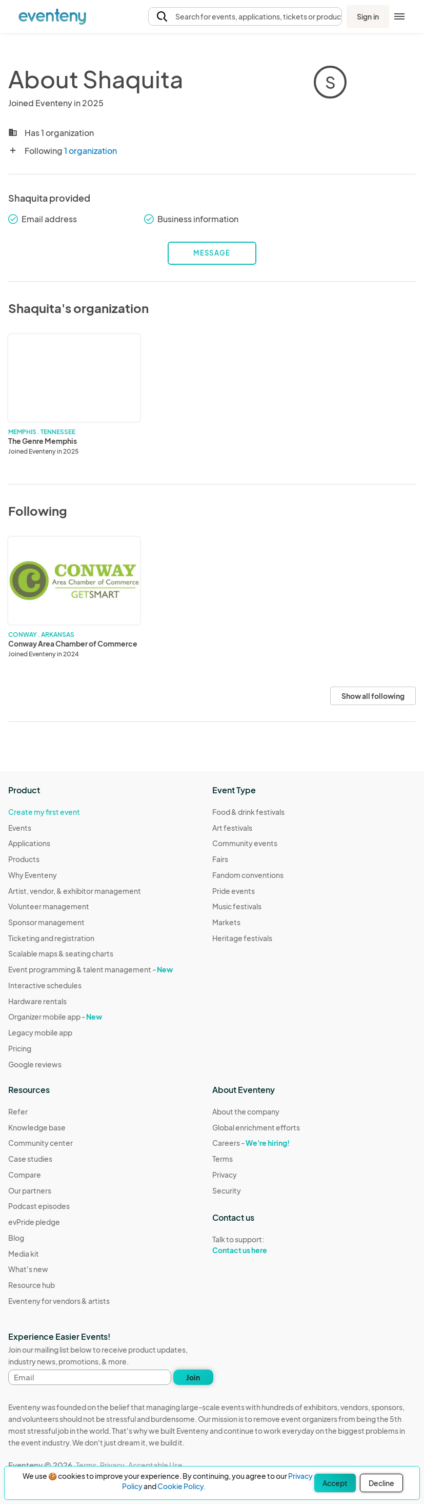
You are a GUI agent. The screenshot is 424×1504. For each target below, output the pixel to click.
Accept (335, 1483)
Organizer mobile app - (55, 1016)
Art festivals (232, 827)
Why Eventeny (32, 875)
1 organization (90, 150)
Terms (222, 1158)
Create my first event (44, 811)
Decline (381, 1483)
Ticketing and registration (51, 938)
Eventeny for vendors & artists (59, 1300)
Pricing (19, 1048)
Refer (18, 1111)
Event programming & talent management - (90, 969)
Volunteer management (48, 906)
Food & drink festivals (248, 811)
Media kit (23, 1253)
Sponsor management (46, 922)
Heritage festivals (242, 938)
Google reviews (35, 1064)
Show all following (373, 695)
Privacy (224, 1174)
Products (23, 859)
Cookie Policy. (181, 1486)
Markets (226, 922)
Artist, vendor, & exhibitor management (74, 890)
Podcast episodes (39, 1205)
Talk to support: (256, 1245)
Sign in (368, 16)
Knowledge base (37, 1127)
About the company (245, 1111)
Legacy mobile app (40, 1032)
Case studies (30, 1158)
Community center (40, 1142)
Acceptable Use (155, 1465)
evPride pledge (34, 1221)
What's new (28, 1269)
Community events (244, 843)
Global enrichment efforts (256, 1127)
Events (19, 827)
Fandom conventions (248, 875)
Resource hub (31, 1285)
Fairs (220, 859)
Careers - (251, 1142)
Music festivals (236, 906)
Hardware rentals (37, 1001)
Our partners (29, 1190)
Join (193, 1377)
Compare (24, 1174)
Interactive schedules (45, 985)
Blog (16, 1237)
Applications (29, 843)
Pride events (233, 890)
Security (226, 1190)
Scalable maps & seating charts (60, 953)
